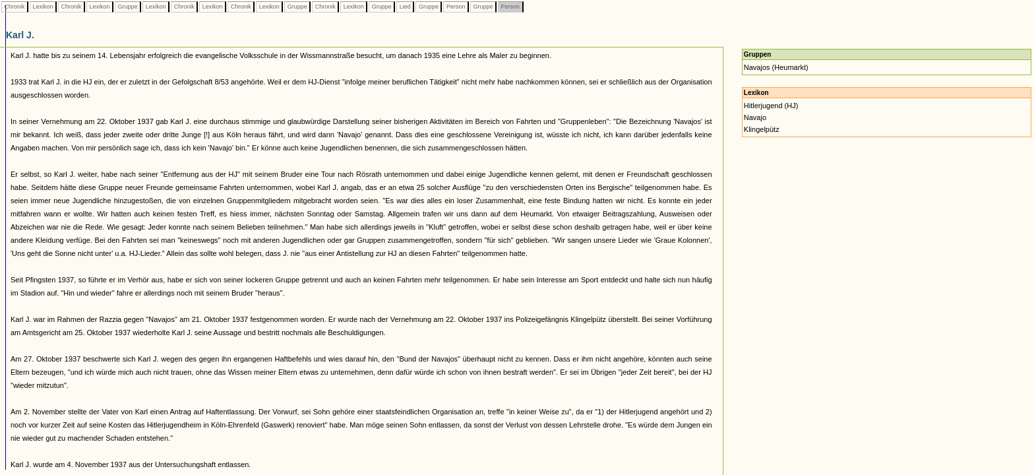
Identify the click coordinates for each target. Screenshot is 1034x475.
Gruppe (127, 6)
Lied (405, 6)
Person (455, 6)
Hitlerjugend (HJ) (771, 106)
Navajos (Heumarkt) (776, 67)
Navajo (755, 117)
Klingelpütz (761, 129)
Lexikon (43, 6)
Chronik (14, 6)
